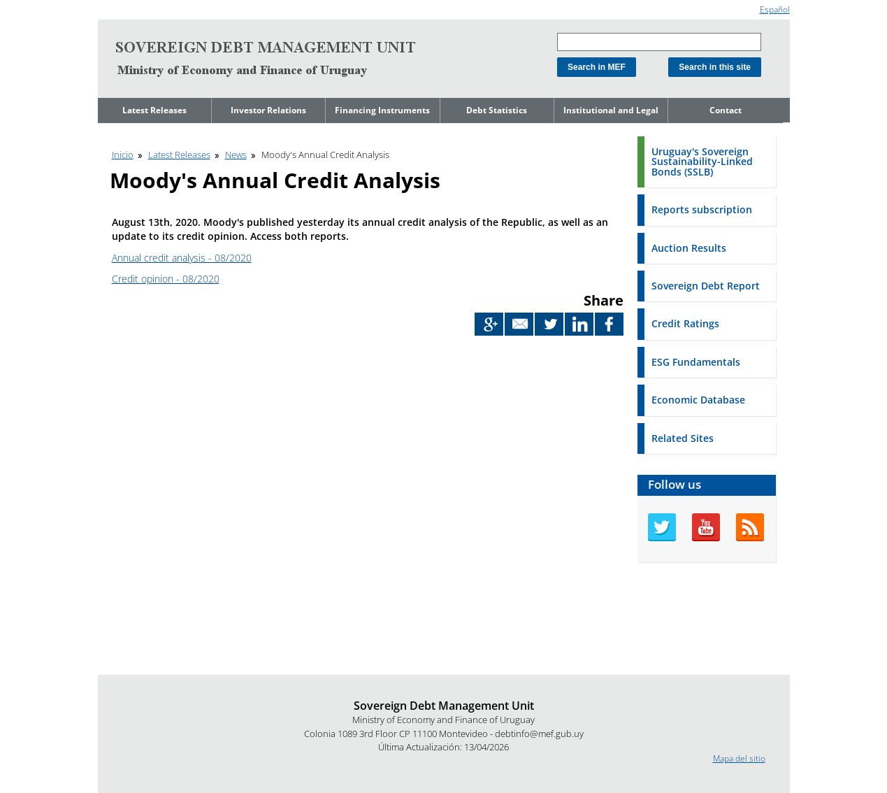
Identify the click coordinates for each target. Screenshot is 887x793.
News (236, 154)
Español (775, 9)
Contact (725, 110)
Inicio (123, 154)
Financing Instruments (382, 110)
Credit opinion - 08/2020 (165, 278)
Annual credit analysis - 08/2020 (182, 257)
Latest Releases (154, 110)
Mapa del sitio (739, 758)
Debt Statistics (496, 110)
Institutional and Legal (610, 110)
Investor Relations (268, 110)
